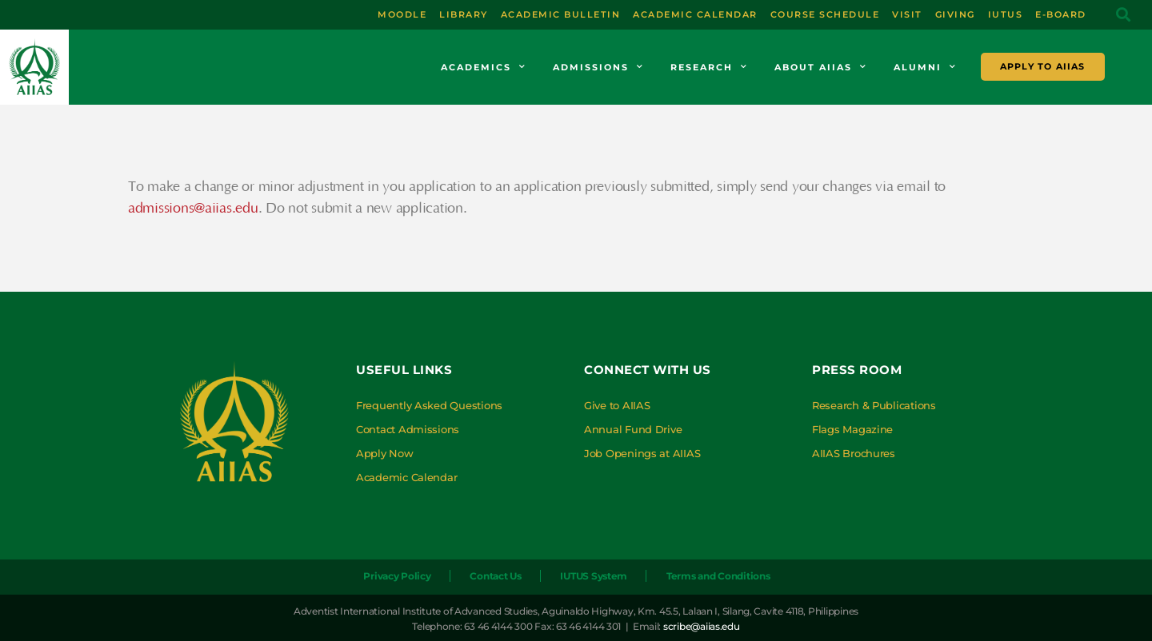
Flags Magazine (852, 429)
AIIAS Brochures (853, 453)
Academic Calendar (406, 477)
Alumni (925, 67)
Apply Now (385, 453)
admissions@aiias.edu (193, 209)
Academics (483, 67)
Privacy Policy (396, 576)
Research (709, 67)
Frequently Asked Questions (429, 405)
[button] (1123, 15)
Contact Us (495, 576)
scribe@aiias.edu (701, 626)
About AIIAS (820, 67)
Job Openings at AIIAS (642, 453)
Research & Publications (874, 405)
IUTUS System (593, 576)
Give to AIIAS (617, 405)
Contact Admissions (407, 429)
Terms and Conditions (718, 576)
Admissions (598, 67)
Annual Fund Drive (633, 429)
